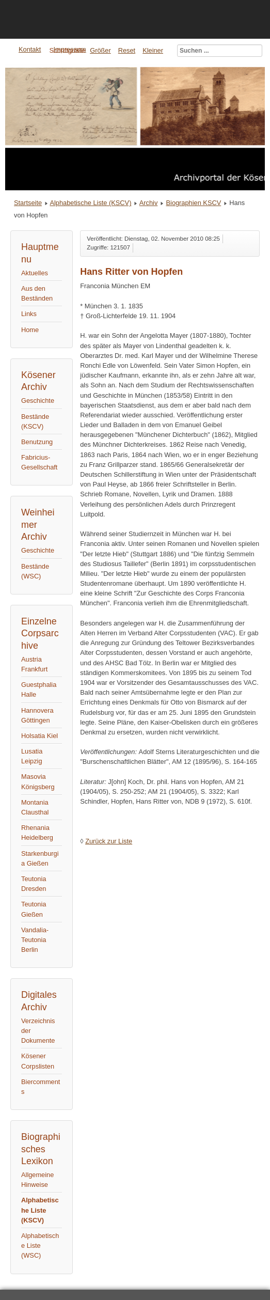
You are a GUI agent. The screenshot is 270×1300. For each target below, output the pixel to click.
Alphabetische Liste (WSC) (40, 1245)
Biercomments (40, 1086)
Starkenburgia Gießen (40, 858)
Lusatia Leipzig (31, 756)
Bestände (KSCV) (35, 421)
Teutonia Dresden (33, 883)
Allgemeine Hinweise (37, 1179)
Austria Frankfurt (34, 664)
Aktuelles (34, 273)
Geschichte (37, 400)
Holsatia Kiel (39, 736)
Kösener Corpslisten (37, 1061)
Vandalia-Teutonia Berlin (35, 939)
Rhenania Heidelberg (37, 832)
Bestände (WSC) (35, 571)
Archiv (148, 203)
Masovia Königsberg (38, 781)
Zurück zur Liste (108, 841)
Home (30, 330)
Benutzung (37, 442)
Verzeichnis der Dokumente (38, 1030)
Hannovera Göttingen (37, 715)
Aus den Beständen (37, 293)
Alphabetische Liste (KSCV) (90, 203)
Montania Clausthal (35, 807)
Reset (126, 50)
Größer (100, 50)
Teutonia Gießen (33, 909)
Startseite (28, 203)
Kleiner (152, 50)
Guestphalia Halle (38, 689)
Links (29, 314)
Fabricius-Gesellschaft (39, 462)
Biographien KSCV (193, 203)
